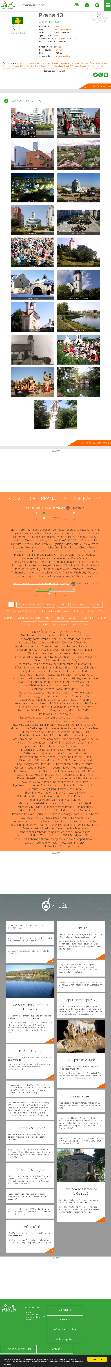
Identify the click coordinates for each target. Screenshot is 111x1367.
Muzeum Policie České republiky (30, 728)
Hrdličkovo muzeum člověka (55, 714)
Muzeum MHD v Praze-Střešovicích (75, 657)
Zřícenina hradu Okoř (42, 799)
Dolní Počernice (71, 66)
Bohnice (40, 63)
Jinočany (69, 537)
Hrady (91, 611)
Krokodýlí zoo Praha (70, 789)
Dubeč (82, 66)
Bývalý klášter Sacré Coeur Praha (71, 642)
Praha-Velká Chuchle (24, 562)
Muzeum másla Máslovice (38, 828)
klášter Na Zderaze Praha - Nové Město (55, 689)
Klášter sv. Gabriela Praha (34, 642)
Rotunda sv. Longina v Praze (73, 732)
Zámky (102, 611)
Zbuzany (81, 576)
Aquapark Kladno (27, 835)
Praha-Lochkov (46, 554)
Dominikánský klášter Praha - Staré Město (75, 728)
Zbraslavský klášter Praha (80, 771)
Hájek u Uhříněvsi (100, 66)
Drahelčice (50, 533)
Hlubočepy (65, 533)
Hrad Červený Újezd (85, 785)
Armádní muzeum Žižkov (42, 778)
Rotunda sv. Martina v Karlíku (34, 796)
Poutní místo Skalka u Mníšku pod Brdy (55, 846)
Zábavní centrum (60, 624)
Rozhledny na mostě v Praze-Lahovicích (35, 739)
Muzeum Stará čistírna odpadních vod (69, 760)
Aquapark (49, 604)
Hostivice (35, 537)
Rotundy (48, 617)
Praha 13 (51, 15)
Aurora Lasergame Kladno (56, 839)
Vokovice (93, 572)
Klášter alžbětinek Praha (33, 685)
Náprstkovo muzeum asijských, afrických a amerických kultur (54, 717)
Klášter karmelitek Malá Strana (72, 682)
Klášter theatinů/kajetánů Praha (75, 667)
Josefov (92, 537)
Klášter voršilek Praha (83, 703)
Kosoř (62, 540)
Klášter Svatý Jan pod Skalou (36, 810)
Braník (48, 63)
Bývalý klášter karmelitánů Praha (43, 746)
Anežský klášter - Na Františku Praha (69, 757)
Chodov (104, 63)
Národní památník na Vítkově (70, 782)
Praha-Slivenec (80, 558)
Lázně (72, 617)
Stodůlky (35, 569)
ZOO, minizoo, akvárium (29, 604)
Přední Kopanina (65, 562)
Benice (33, 63)
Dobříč (38, 533)
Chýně (95, 529)
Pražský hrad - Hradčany (31, 674)
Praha (56, 26)
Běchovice (24, 63)
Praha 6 (30, 554)
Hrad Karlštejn (83, 807)
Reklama (65, 1319)
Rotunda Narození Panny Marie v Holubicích (39, 821)
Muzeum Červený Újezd (42, 789)
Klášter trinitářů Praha (39, 721)
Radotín (93, 562)
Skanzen (97, 604)
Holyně (93, 533)
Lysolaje (58, 544)
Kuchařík (90, 540)
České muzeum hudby (76, 671)
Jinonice (81, 537)
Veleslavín (47, 572)
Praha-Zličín (46, 562)
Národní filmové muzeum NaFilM (37, 742)
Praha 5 (18, 554)
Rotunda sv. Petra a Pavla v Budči (39, 817)
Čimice (15, 66)
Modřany (30, 547)
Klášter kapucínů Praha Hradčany (33, 657)
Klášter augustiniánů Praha (35, 682)
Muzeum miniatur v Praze (32, 649)
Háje (89, 66)
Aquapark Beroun (84, 839)
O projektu (65, 1309)
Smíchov (70, 565)
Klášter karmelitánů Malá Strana (34, 667)
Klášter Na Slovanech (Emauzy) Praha (70, 674)
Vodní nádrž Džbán (79, 639)
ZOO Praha (17, 778)
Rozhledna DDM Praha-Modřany (37, 710)
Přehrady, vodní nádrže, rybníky (20, 611)
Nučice (64, 547)
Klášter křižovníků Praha (69, 721)
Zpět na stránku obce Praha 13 (95, 442)
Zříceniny (8, 617)
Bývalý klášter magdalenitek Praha (40, 671)
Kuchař (78, 540)
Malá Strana (91, 544)
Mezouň (18, 547)
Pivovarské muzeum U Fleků (30, 703)
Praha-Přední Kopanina (34, 558)
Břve (35, 529)
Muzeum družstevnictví (47, 774)
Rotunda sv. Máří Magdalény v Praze (76, 678)
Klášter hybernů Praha (30, 760)
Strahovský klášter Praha (80, 646)
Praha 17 (66, 551)
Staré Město (21, 569)
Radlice (82, 562)
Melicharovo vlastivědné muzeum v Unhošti (44, 803)
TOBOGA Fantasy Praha (66, 632)
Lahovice (16, 544)
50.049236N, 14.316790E (65, 38)
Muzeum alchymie (75, 753)
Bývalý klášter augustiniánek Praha (33, 724)
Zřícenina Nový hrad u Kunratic (43, 792)
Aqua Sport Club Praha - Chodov (73, 796)
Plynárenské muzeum (26, 785)
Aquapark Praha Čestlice (75, 832)
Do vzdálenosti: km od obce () (41, 583)
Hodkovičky (80, 533)
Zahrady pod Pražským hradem (71, 699)
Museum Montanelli (79, 664)
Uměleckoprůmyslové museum (79, 739)
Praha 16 (53, 551)
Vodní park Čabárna (26, 839)
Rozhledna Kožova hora (75, 817)
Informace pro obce (65, 1329)
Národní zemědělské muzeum (74, 764)
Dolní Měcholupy (55, 66)
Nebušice (52, 547)
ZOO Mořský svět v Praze (36, 782)
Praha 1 (28, 551)
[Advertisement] (55, 471)
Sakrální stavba (80, 624)
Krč (70, 540)
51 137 (59, 50)
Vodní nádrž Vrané (68, 799)
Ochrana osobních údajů (18, 1348)
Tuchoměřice (18, 572)
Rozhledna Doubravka (24, 824)
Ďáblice (23, 66)
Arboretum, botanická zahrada (54, 611)
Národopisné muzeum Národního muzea (38, 646)
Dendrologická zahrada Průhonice (39, 832)
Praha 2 (79, 551)
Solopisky (92, 565)
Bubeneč (75, 63)
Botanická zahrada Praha (35, 699)
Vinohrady (80, 572)
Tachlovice (63, 569)
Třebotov (90, 569)
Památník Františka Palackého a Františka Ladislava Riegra (54, 735)
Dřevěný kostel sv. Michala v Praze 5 (71, 649)
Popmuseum (58, 639)
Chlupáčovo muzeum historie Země (71, 707)
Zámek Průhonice (50, 824)
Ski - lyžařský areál (80, 604)
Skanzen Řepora (39, 632)
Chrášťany (83, 529)
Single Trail (29, 624)
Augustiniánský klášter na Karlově (76, 724)
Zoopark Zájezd (81, 803)
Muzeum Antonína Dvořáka (38, 732)
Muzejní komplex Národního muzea (42, 749)
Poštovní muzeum (25, 767)
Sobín (81, 565)
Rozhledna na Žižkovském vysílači (78, 778)
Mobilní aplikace (65, 1339)
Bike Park (102, 617)
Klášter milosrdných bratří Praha (42, 753)
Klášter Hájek (24, 774)
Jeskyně (60, 617)
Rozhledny (78, 611)
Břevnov (55, 63)
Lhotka (28, 544)
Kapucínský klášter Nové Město (35, 764)
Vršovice (21, 576)
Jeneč (59, 537)
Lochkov (47, 544)
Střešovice (49, 569)
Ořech (82, 547)
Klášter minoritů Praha (32, 757)
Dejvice (30, 66)
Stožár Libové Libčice (85, 814)
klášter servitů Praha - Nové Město (70, 685)
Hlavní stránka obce (101, 86)
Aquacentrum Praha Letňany (53, 814)
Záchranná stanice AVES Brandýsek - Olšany (66, 835)
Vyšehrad (34, 576)
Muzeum (43, 624)
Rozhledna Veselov (73, 842)
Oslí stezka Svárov (74, 792)
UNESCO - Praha (58, 703)
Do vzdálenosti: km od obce (45, 507)
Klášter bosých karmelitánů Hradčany (54, 660)
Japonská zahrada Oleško (82, 821)
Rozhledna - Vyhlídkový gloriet (80, 824)
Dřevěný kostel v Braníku (41, 653)
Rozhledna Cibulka (77, 635)
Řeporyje (17, 565)
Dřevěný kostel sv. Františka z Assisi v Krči (38, 771)
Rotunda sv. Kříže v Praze (32, 707)
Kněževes (27, 540)
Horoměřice (20, 537)
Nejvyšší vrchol (86, 617)
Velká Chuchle (63, 572)
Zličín (91, 576)
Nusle (73, 547)
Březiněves (65, 63)
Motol (41, 547)
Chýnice (16, 533)
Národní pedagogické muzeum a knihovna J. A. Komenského (54, 692)
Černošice (58, 529)
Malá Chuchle (74, 544)
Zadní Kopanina (51, 576)
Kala (16, 540)
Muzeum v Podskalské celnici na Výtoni (42, 664)
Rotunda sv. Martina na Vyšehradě (32, 678)
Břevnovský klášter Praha (33, 639)
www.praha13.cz (63, 56)
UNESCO (63, 604)
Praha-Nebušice (85, 554)
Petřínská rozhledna (71, 653)
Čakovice (84, 63)
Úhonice (34, 572)
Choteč (70, 529)
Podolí (92, 547)
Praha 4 (90, 551)
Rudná (36, 565)
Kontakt (55, 1348)
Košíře (53, 540)
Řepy (27, 565)
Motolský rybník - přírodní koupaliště (42, 635)
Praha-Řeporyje (60, 558)
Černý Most (95, 63)
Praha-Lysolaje (65, 554)
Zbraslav (68, 576)
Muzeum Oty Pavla (29, 807)
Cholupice (7, 66)
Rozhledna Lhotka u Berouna (72, 810)
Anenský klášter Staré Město (75, 710)
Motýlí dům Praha (75, 746)
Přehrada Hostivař (23, 814)
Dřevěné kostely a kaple (29, 617)
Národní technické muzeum (78, 767)
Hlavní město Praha (62, 29)
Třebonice (77, 569)
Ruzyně (47, 565)
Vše (11, 604)
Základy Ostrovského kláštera (42, 842)
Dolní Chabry (40, 66)
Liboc (37, 544)
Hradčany (48, 537)
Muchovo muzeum (77, 749)
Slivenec (58, 565)
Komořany (41, 540)
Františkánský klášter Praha (75, 742)
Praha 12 (40, 551)
